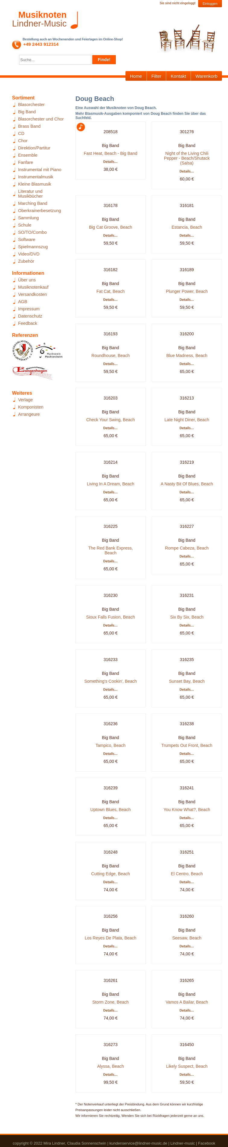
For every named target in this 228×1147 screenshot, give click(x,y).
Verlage (25, 399)
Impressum (29, 308)
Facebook (206, 1143)
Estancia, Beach (187, 227)
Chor (22, 140)
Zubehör (26, 261)
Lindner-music (182, 1143)
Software (26, 239)
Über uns (27, 279)
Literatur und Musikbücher (30, 194)
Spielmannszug (33, 246)
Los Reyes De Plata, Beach (110, 937)
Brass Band (29, 126)
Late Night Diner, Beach (187, 419)
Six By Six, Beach (187, 617)
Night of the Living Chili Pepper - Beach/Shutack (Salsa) (187, 158)
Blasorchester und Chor (41, 119)
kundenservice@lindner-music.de (138, 1143)
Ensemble (27, 155)
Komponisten (30, 407)
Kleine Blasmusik (34, 184)
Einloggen (210, 3)
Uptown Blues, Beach (110, 809)
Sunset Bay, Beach (186, 681)
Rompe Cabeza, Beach (187, 548)
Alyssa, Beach (110, 1066)
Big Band (27, 111)
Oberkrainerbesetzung (39, 210)
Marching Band (32, 203)
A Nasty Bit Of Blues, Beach (187, 483)
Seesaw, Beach (186, 937)
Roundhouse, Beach (110, 355)
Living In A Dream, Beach (110, 483)
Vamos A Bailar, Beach (187, 1002)
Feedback (27, 323)
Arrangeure (29, 414)
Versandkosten (32, 294)
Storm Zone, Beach (110, 1002)
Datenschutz (30, 316)
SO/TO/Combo (32, 232)
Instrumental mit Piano (39, 169)
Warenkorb (206, 76)
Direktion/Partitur (34, 148)
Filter (156, 76)
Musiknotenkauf (33, 287)
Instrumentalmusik (35, 176)
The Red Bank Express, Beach (110, 550)
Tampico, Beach (111, 745)
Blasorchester (31, 104)
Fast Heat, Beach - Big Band (110, 153)
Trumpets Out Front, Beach (186, 745)
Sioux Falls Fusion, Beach (110, 617)
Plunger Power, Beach (187, 291)
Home (136, 76)
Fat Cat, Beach (111, 291)
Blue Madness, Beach (186, 355)
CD (21, 133)
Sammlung (28, 217)
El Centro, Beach (187, 873)
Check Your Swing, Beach (110, 419)
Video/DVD (29, 254)
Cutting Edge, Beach (110, 873)
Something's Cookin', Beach (110, 681)
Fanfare (25, 162)
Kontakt (178, 76)
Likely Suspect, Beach (187, 1066)
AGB (22, 301)
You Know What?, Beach (186, 809)
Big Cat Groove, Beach (110, 227)
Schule (24, 225)
